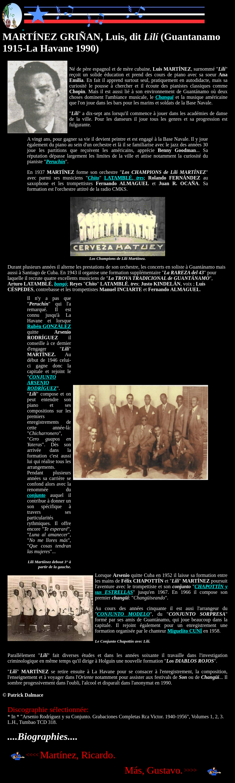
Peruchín (55, 161)
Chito (93, 177)
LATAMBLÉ (118, 177)
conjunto (36, 495)
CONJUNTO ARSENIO (41, 379)
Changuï (164, 97)
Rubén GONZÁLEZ (49, 326)
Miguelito (184, 631)
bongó (60, 283)
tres (138, 177)
